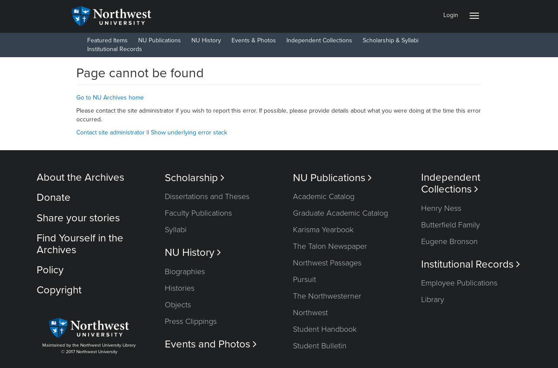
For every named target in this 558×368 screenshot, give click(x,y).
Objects (178, 305)
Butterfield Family (450, 225)
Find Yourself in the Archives (80, 244)
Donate (54, 197)
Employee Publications (459, 283)
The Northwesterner (327, 296)
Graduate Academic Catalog (340, 213)
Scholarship (195, 178)
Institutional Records (114, 49)
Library (432, 299)
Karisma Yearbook (323, 229)
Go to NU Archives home (110, 97)
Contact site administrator (110, 132)
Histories (179, 288)
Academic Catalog (323, 196)
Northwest (310, 312)
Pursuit (304, 279)
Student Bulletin (320, 346)
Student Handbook (325, 329)
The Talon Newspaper (330, 246)
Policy (50, 270)
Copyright (59, 290)
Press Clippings (191, 321)
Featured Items (107, 40)
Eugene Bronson (449, 241)
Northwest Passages (327, 263)
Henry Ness (441, 208)
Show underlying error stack (189, 132)
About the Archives (80, 177)
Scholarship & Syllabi (390, 40)
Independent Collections (319, 40)
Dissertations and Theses (207, 196)
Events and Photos (211, 344)
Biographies (185, 271)
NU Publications (159, 40)
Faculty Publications (198, 213)
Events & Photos (253, 40)
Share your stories (78, 218)
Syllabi (176, 229)
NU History (206, 40)
